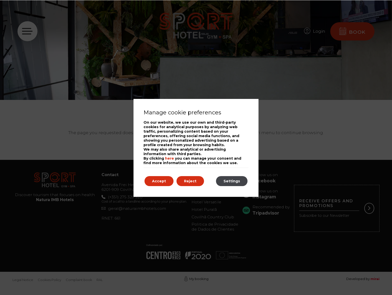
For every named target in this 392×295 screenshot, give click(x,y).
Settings (232, 181)
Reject (190, 181)
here (169, 158)
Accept (159, 181)
